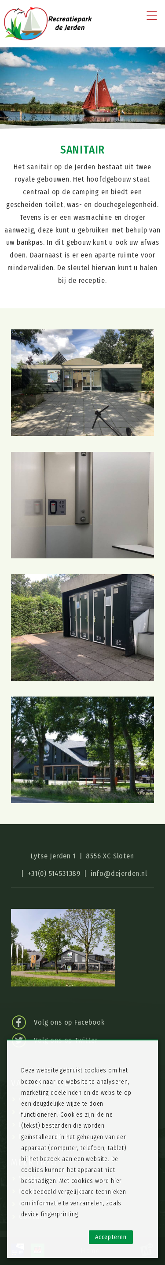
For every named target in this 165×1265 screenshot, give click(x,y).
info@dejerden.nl (119, 873)
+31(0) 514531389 (54, 873)
